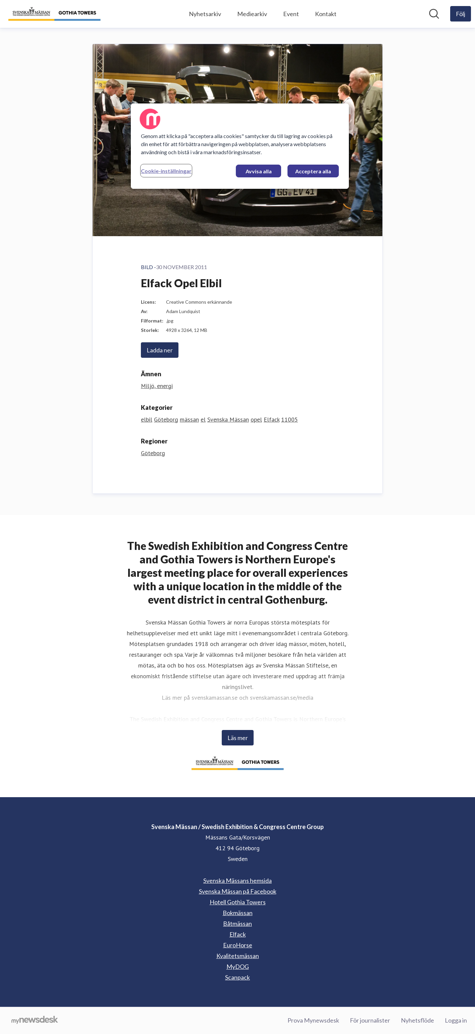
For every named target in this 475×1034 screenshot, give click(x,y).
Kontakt (325, 13)
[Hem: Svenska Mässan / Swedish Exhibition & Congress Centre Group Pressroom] (54, 14)
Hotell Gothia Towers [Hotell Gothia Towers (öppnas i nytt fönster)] (238, 902)
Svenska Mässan (228, 419)
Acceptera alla (313, 171)
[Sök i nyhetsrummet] (434, 13)
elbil (146, 419)
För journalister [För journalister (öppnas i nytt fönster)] (370, 1020)
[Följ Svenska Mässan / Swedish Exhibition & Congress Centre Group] (460, 13)
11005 (289, 419)
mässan (189, 419)
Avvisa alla (259, 171)
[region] (240, 146)
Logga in (456, 1020)
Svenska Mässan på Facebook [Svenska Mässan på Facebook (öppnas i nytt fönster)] (237, 891)
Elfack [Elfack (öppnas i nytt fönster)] (237, 934)
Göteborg (166, 419)
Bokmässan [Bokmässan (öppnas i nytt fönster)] (238, 912)
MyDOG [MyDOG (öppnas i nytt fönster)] (237, 966)
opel (256, 419)
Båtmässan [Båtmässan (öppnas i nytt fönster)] (237, 923)
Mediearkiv (252, 13)
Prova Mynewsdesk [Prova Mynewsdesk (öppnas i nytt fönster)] (313, 1020)
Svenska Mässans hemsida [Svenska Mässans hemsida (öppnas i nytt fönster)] (237, 880)
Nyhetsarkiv (205, 13)
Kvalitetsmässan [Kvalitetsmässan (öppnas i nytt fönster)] (237, 955)
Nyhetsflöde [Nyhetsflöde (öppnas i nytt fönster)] (417, 1020)
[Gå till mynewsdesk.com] (34, 1020)
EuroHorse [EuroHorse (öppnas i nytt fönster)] (237, 945)
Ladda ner (160, 350)
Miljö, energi (157, 386)
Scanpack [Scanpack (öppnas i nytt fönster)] (237, 977)
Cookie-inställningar (166, 171)
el (203, 419)
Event (291, 13)
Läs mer (237, 737)
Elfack (271, 419)
